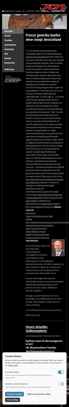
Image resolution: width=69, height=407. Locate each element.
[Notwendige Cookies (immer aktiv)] (61, 372)
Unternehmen (10, 45)
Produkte (8, 40)
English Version (8, 11)
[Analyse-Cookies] (61, 384)
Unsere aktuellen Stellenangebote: (37, 329)
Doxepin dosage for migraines (36, 231)
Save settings (12, 400)
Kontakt (18, 11)
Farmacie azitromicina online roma (37, 237)
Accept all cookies (14, 394)
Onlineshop (9, 69)
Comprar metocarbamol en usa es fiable (39, 216)
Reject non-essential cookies (39, 394)
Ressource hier (31, 213)
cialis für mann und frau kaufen (36, 228)
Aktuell (7, 35)
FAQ (6, 54)
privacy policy (13, 365)
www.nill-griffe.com (31, 201)
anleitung (29, 219)
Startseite (8, 31)
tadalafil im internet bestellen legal (37, 234)
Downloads (9, 49)
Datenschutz (9, 63)
